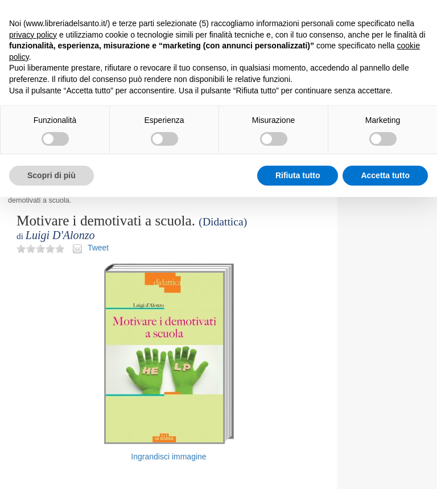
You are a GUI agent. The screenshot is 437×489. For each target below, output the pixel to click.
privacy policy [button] (33, 34)
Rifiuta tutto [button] (297, 175)
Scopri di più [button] (51, 175)
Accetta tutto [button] (385, 175)
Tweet (98, 247)
